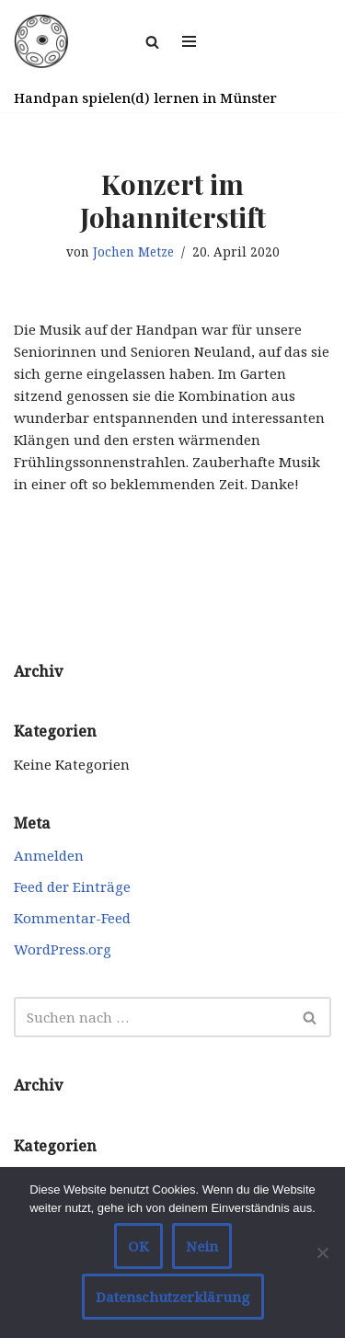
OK (138, 1246)
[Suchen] (152, 42)
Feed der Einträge (72, 886)
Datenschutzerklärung (173, 1296)
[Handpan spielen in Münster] (41, 41)
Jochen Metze (133, 252)
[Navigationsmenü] (189, 41)
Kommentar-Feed (72, 918)
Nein (202, 1246)
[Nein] (322, 1252)
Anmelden (49, 855)
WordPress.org (62, 949)
